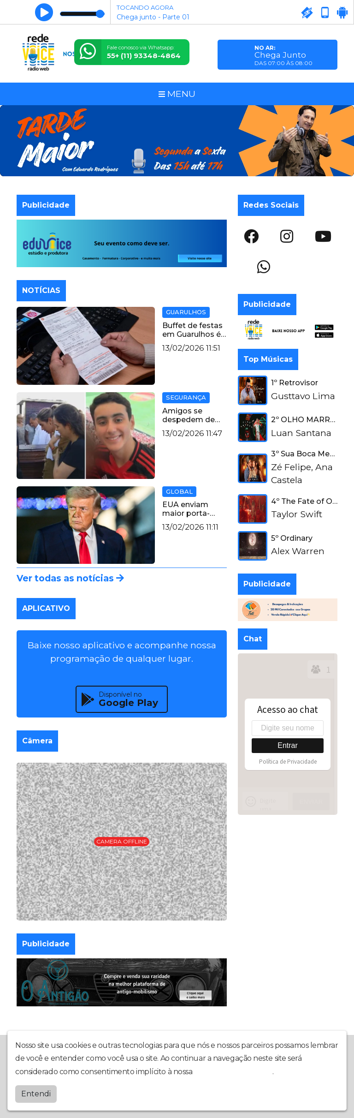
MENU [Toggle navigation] (177, 93)
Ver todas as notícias (70, 578)
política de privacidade (233, 1071)
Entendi (36, 1093)
